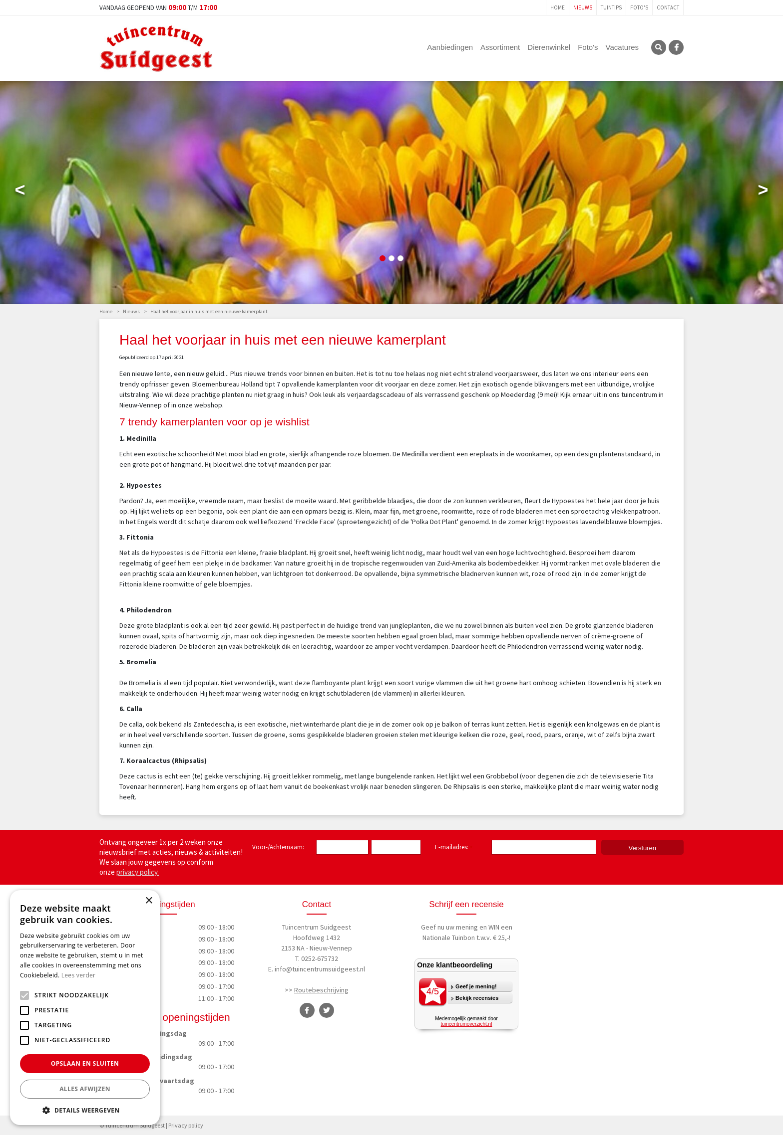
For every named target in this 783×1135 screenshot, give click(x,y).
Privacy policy (185, 1125)
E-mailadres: (453, 848)
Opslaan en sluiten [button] (85, 1063)
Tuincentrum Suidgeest (316, 927)
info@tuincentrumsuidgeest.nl (320, 968)
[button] (85, 1110)
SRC (658, 47)
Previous (20, 192)
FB (676, 47)
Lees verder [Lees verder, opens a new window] (78, 975)
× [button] (148, 901)
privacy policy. (137, 872)
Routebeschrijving (321, 989)
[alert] (85, 1007)
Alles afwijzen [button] (84, 1089)
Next (763, 192)
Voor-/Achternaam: (278, 847)
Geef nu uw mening (449, 927)
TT (326, 1010)
